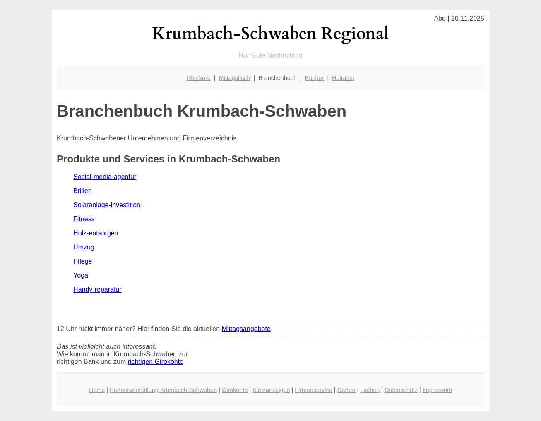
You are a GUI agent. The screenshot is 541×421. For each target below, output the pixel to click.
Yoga (80, 275)
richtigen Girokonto (155, 361)
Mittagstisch (234, 78)
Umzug (83, 247)
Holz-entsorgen (95, 233)
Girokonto (235, 390)
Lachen (370, 390)
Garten (346, 390)
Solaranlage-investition (106, 204)
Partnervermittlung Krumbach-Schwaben (163, 390)
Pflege (82, 261)
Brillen (82, 190)
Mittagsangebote (246, 328)
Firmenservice (313, 390)
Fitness (84, 219)
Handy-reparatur (97, 289)
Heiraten (343, 78)
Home (97, 390)
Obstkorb (198, 78)
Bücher (314, 78)
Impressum (437, 390)
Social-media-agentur (104, 176)
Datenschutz (401, 390)
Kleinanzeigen (271, 390)
